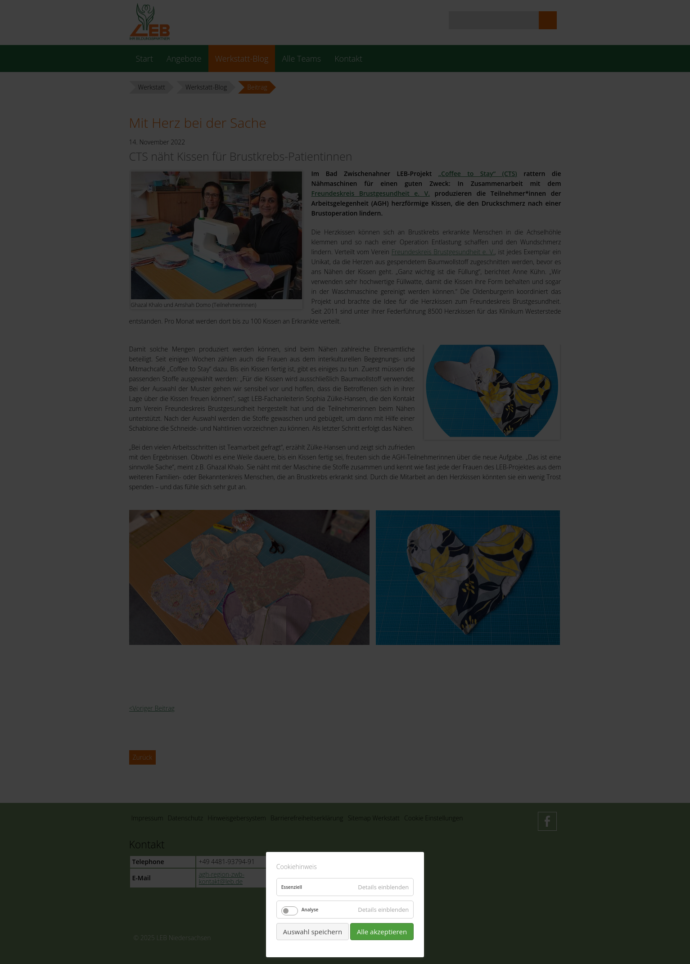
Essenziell (291, 887)
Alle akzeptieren (382, 931)
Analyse (310, 909)
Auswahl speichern (312, 931)
